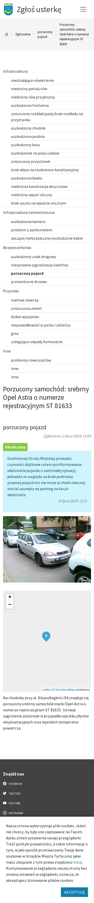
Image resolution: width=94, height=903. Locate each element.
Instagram (13, 813)
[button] (46, 637)
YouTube (11, 803)
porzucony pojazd (45, 34)
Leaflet (46, 689)
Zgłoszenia (23, 34)
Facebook (12, 783)
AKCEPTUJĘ (74, 892)
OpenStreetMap (65, 689)
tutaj (77, 862)
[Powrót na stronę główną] (6, 34)
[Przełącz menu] (83, 9)
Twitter (11, 793)
